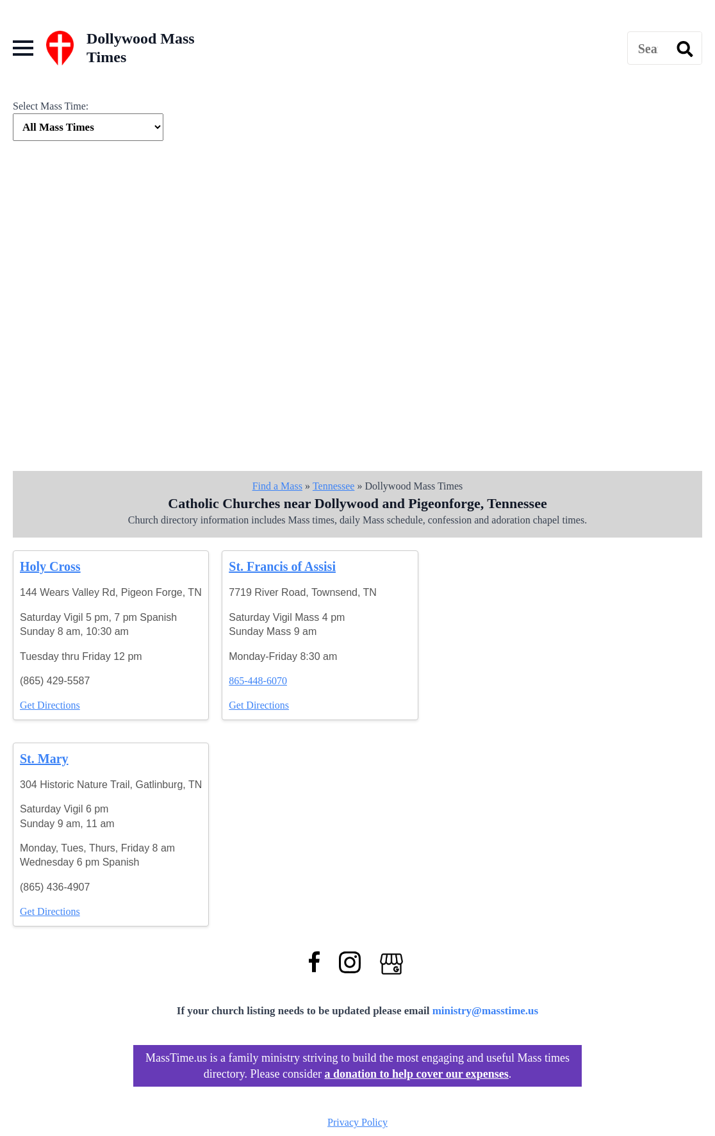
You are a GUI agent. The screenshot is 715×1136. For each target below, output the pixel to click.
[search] (685, 48)
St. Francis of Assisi (282, 566)
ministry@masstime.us (485, 1011)
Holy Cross (50, 566)
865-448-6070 (258, 680)
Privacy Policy (357, 1122)
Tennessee (334, 486)
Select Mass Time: (50, 106)
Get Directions (50, 705)
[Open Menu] (23, 48)
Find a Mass (277, 486)
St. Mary (44, 759)
